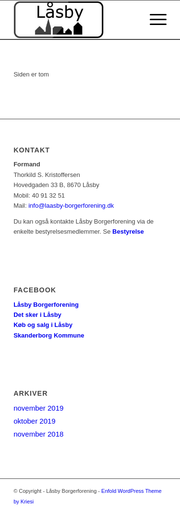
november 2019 (38, 408)
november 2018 (38, 434)
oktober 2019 (34, 421)
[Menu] (153, 19)
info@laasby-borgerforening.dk (71, 205)
